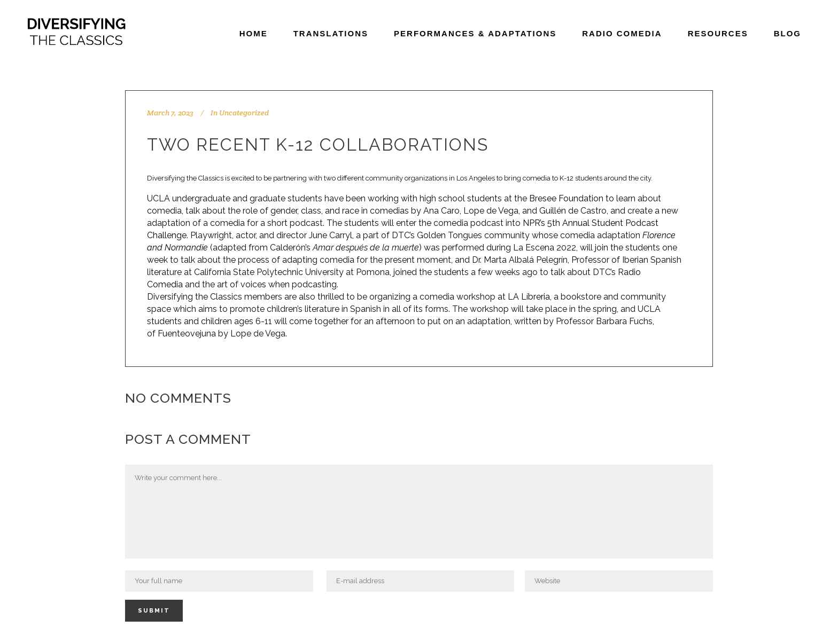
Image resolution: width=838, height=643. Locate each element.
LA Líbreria (529, 297)
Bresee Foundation (566, 198)
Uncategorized (244, 112)
